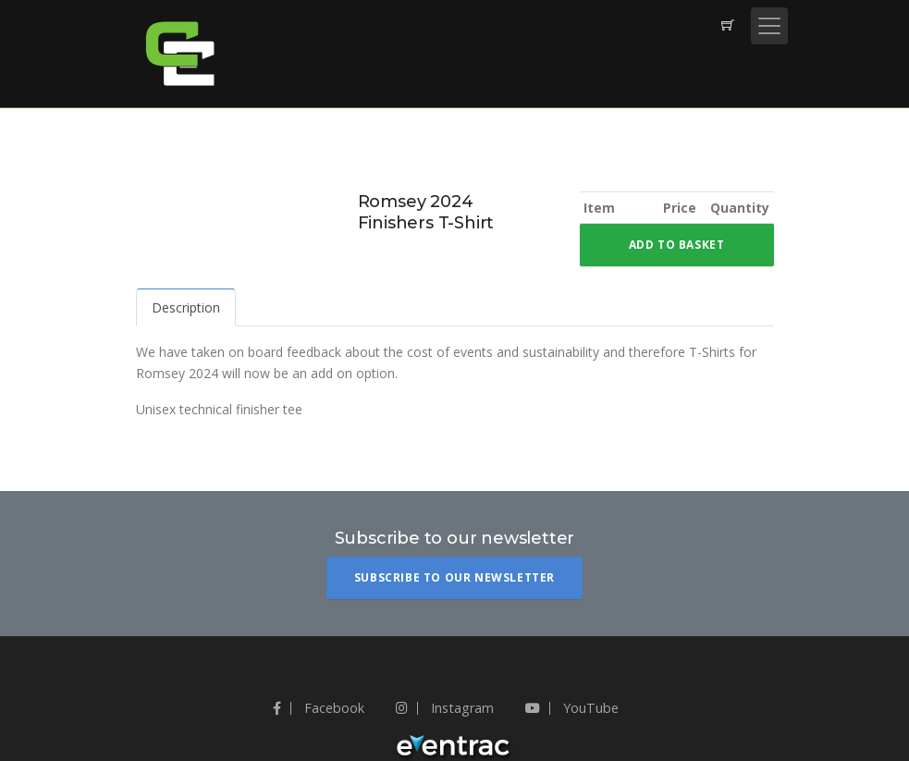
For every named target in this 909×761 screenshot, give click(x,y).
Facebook (318, 708)
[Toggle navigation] (769, 25)
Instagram (445, 708)
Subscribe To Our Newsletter (454, 577)
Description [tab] (186, 307)
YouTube (572, 708)
